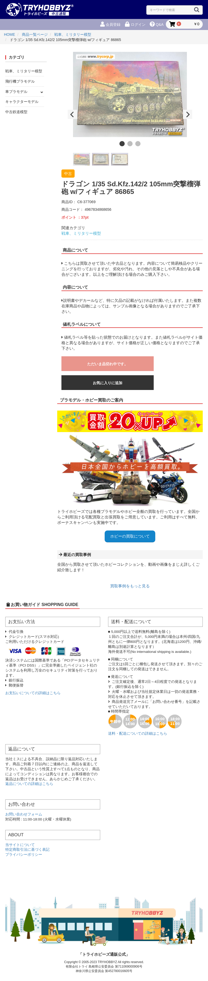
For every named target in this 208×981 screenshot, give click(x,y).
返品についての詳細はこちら (29, 784)
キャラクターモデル (21, 101)
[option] (130, 94)
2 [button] (130, 143)
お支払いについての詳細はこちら (33, 693)
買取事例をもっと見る (130, 586)
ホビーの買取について (130, 536)
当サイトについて (20, 845)
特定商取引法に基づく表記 (27, 850)
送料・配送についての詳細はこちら (137, 733)
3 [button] (138, 143)
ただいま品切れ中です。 (107, 364)
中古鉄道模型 (16, 112)
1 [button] (122, 143)
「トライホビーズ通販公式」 (104, 954)
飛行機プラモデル (20, 81)
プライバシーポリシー (23, 855)
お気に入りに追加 (107, 383)
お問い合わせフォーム (23, 814)
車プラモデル (16, 91)
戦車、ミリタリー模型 (23, 71)
